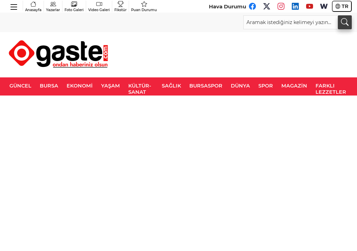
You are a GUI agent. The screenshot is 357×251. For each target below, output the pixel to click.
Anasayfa (33, 6)
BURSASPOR (205, 86)
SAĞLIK (171, 86)
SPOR (265, 86)
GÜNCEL (20, 86)
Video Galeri (99, 6)
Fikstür (120, 6)
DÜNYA (240, 86)
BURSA (49, 86)
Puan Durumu (144, 6)
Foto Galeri (74, 6)
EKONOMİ (80, 86)
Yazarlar (53, 6)
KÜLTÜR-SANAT (139, 89)
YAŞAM (110, 86)
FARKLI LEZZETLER (331, 89)
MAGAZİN (294, 86)
